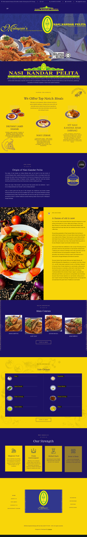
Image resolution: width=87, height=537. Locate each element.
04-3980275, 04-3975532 (55, 1)
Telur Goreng (18, 396)
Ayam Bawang (73, 336)
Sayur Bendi (18, 386)
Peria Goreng (62, 396)
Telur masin (61, 386)
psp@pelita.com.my (81, 1)
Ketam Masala (53, 333)
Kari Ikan (33, 336)
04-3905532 (68, 1)
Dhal (59, 407)
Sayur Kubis (18, 407)
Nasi (15, 376)
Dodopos (50, 529)
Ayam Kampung (13, 333)
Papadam (60, 376)
